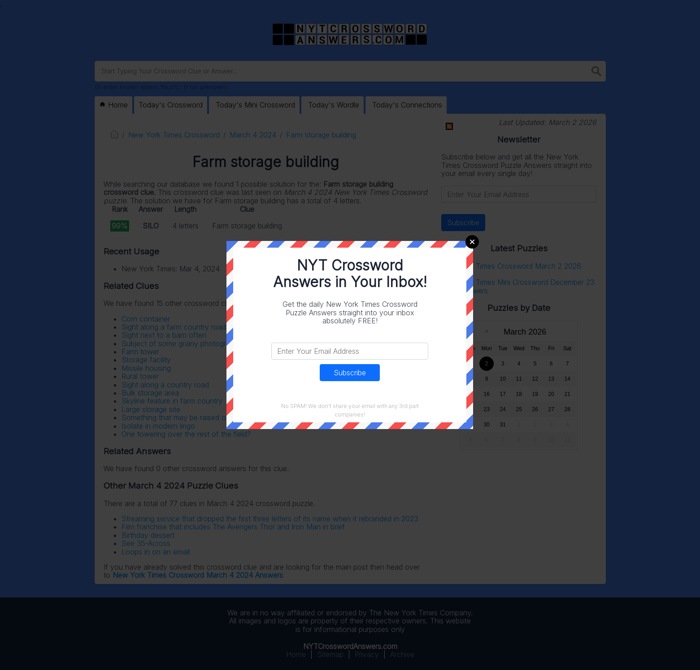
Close (472, 242)
